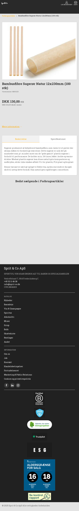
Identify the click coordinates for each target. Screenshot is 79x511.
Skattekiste (9, 333)
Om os (7, 354)
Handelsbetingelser (13, 366)
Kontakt (8, 362)
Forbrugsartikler (8, 16)
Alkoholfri (9, 317)
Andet (7, 342)
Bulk (6, 329)
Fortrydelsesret (11, 370)
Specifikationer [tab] (58, 139)
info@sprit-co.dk (12, 284)
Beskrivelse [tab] (21, 139)
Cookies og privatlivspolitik (17, 379)
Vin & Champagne (12, 308)
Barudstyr (8, 304)
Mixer (7, 321)
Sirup (6, 325)
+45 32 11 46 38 (10, 281)
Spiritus (8, 313)
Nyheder (8, 300)
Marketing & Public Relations (18, 374)
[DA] (4, 3)
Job (5, 358)
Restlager (8, 337)
